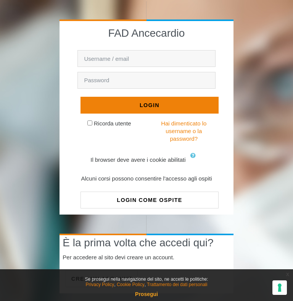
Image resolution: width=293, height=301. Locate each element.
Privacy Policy (100, 284)
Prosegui (146, 294)
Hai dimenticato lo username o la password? (183, 131)
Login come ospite (149, 200)
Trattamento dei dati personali (177, 284)
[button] (195, 160)
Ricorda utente (112, 123)
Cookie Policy (131, 284)
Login (149, 105)
